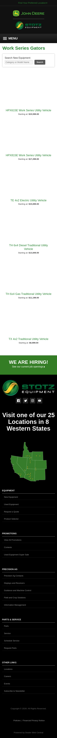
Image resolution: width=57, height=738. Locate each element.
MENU (10, 38)
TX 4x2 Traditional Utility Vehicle (29, 339)
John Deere (28, 14)
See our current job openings (28, 366)
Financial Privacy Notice (34, 720)
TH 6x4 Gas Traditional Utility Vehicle (29, 293)
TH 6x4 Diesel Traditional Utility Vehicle (28, 247)
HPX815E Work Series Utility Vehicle (28, 155)
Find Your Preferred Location (32, 3)
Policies (17, 720)
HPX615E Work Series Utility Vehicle (28, 110)
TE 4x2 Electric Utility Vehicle (28, 200)
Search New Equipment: (18, 58)
